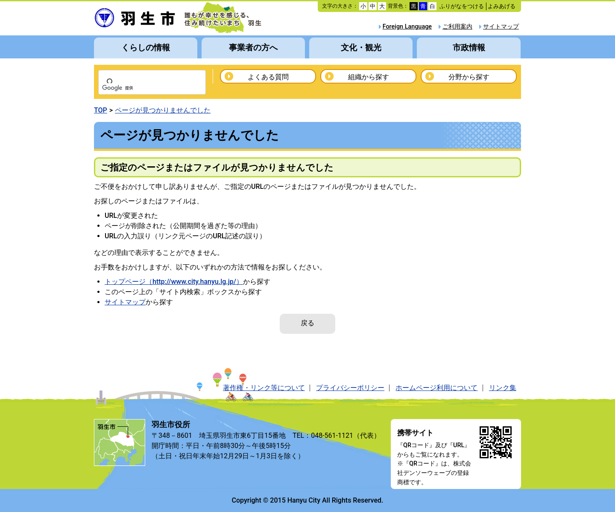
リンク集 (502, 388)
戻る (307, 323)
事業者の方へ (253, 47)
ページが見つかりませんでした (163, 110)
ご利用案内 (457, 26)
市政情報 (469, 47)
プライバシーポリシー (350, 388)
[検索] (141, 88)
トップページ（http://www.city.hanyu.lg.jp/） (174, 282)
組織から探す (368, 77)
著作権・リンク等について (264, 388)
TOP (100, 110)
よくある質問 (268, 77)
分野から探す (468, 77)
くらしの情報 (145, 47)
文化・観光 (361, 47)
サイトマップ (501, 26)
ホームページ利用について (436, 388)
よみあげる (501, 6)
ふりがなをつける (461, 6)
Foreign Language (407, 26)
